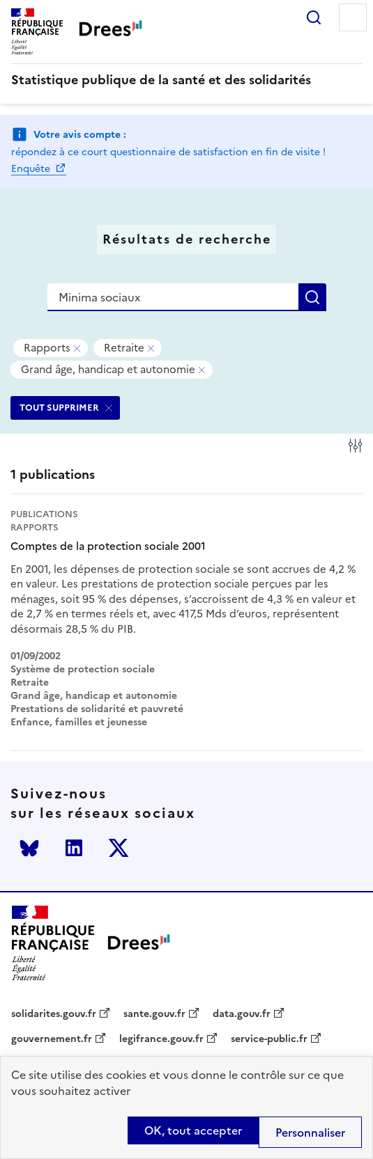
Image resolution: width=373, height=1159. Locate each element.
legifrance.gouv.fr (161, 1039)
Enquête (32, 168)
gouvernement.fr (51, 1039)
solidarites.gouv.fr (53, 1014)
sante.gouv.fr (154, 1014)
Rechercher (314, 17)
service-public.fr (269, 1039)
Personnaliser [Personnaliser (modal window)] (310, 1132)
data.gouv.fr (242, 1014)
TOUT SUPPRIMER (59, 407)
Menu (353, 17)
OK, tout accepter (193, 1130)
